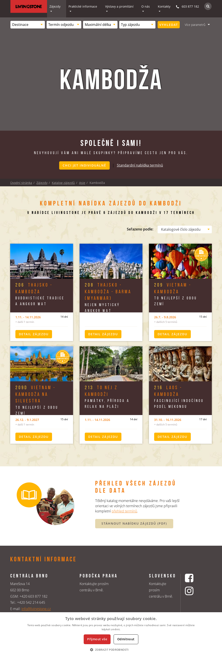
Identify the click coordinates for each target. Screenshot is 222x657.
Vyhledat (168, 25)
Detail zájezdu (34, 334)
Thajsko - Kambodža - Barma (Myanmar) (108, 291)
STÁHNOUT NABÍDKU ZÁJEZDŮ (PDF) (134, 523)
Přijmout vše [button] (97, 639)
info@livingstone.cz (36, 608)
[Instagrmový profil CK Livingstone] (194, 591)
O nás (145, 6)
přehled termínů (124, 510)
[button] (111, 649)
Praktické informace (83, 6)
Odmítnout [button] (126, 639)
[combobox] (27, 24)
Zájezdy (54, 6)
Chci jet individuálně (84, 165)
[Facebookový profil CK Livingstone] (194, 577)
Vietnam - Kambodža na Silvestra (35, 394)
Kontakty (164, 6)
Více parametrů (195, 25)
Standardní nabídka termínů (140, 165)
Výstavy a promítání (119, 6)
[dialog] (111, 634)
